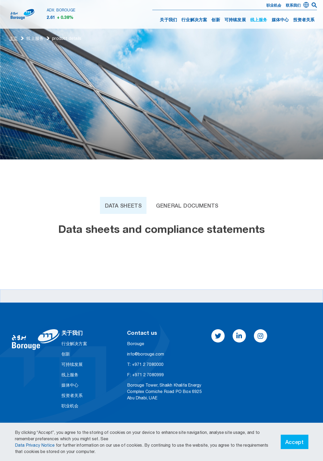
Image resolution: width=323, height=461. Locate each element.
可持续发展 (235, 20)
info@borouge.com (145, 354)
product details (66, 38)
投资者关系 (304, 20)
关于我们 (168, 20)
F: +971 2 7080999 (145, 374)
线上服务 (35, 38)
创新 (215, 20)
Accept (294, 442)
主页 (13, 38)
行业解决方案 (194, 20)
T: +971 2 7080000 (145, 364)
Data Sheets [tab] (123, 215)
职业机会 (274, 5)
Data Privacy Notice (35, 445)
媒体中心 (280, 20)
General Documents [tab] (187, 215)
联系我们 (293, 5)
